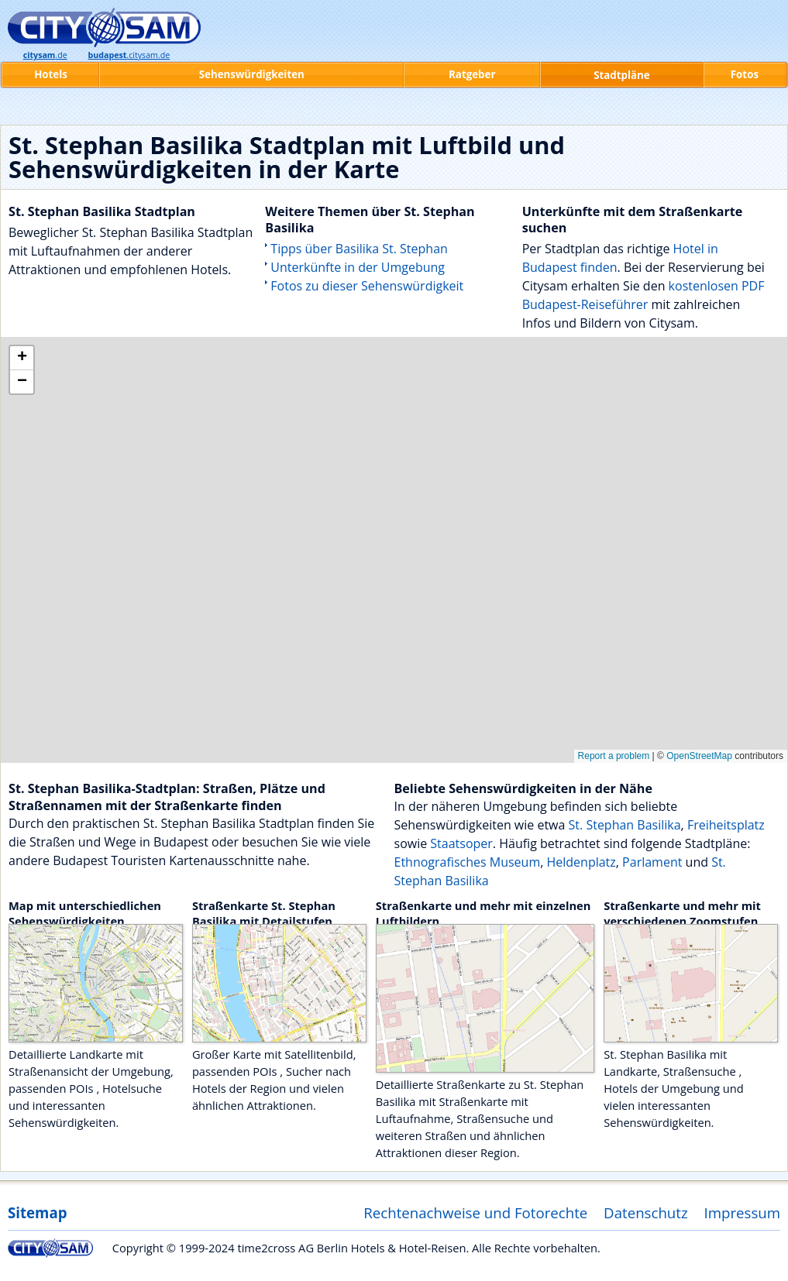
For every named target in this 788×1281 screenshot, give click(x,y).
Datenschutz (646, 1212)
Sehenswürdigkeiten (252, 74)
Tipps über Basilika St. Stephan (359, 248)
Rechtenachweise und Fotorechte (475, 1212)
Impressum (742, 1212)
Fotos (745, 74)
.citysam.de (129, 55)
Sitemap (37, 1212)
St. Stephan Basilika (625, 824)
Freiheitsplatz (726, 824)
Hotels (50, 74)
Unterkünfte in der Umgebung (357, 267)
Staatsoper (461, 843)
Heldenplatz (580, 862)
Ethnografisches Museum (467, 862)
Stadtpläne (622, 75)
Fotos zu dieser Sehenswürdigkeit (366, 285)
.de (45, 55)
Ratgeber (472, 74)
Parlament (652, 862)
